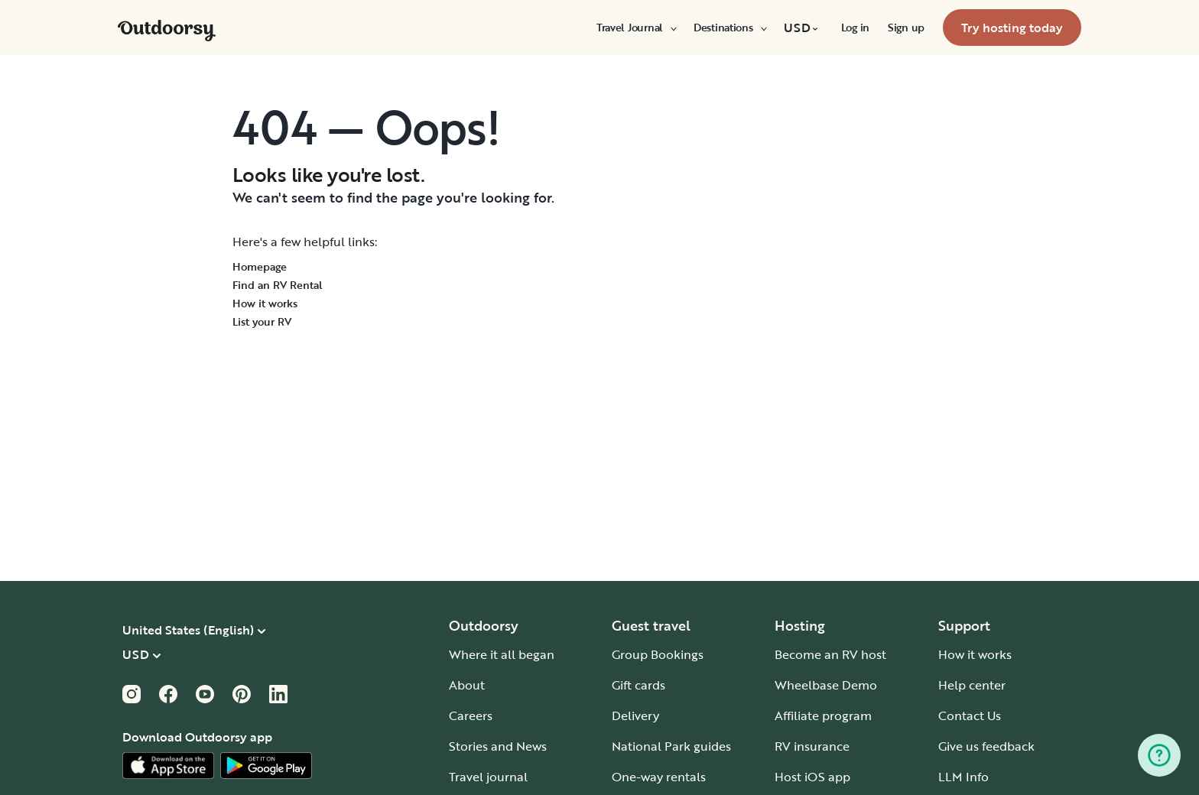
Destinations (729, 27)
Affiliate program (823, 715)
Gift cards (638, 685)
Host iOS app (812, 776)
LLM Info (963, 776)
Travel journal (488, 776)
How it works (264, 303)
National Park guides (671, 746)
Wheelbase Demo (826, 685)
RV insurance (812, 746)
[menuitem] (635, 27)
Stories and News (498, 746)
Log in (855, 27)
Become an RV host (830, 654)
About (467, 685)
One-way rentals (659, 776)
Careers (470, 715)
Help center (972, 685)
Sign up (906, 27)
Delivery (635, 715)
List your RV (261, 321)
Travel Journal (635, 27)
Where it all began (501, 654)
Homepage (259, 266)
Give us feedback (986, 746)
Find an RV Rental (277, 285)
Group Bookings (657, 654)
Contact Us (969, 715)
